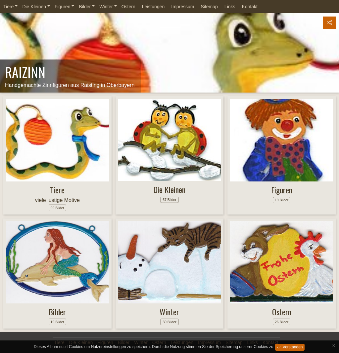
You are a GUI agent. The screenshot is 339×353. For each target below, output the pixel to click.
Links (229, 6)
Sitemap (209, 6)
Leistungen (153, 6)
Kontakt (250, 6)
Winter (106, 6)
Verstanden (292, 346)
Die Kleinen (34, 6)
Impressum (182, 6)
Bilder (85, 6)
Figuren (62, 6)
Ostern (128, 6)
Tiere (8, 6)
